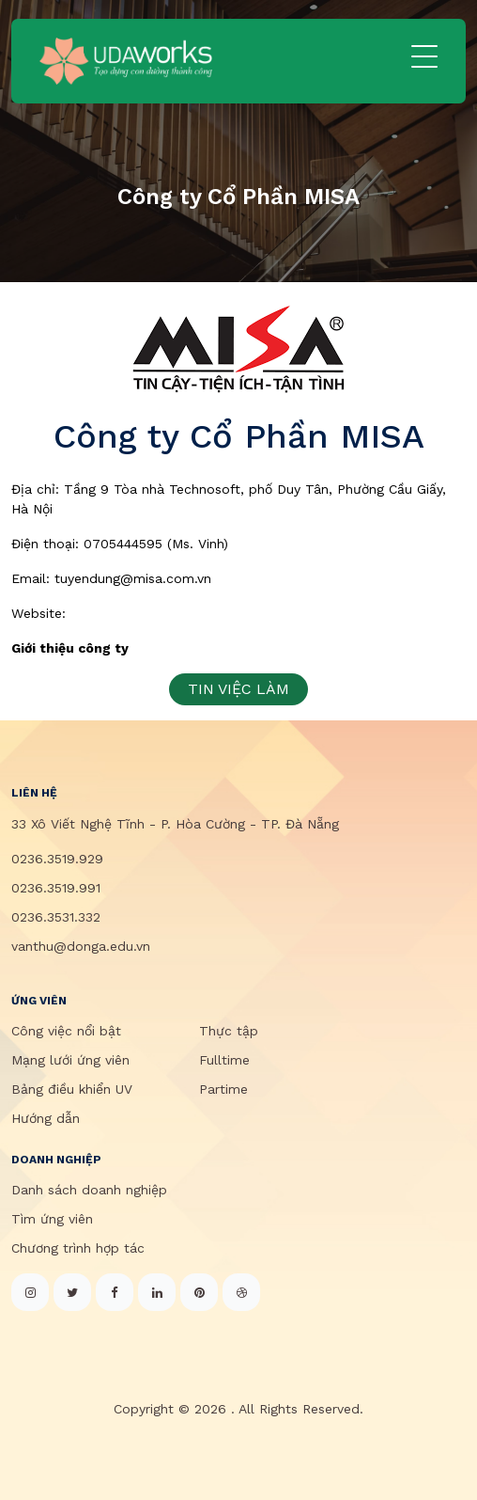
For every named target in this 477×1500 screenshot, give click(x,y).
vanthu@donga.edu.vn (80, 946)
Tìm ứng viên (52, 1218)
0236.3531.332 (55, 916)
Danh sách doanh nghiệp (89, 1189)
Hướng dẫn (45, 1118)
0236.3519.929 (57, 858)
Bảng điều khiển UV (71, 1089)
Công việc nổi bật (66, 1030)
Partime (223, 1089)
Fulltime (224, 1059)
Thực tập (228, 1030)
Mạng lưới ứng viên (70, 1059)
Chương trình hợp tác (78, 1247)
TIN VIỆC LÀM (238, 689)
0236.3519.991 (55, 887)
